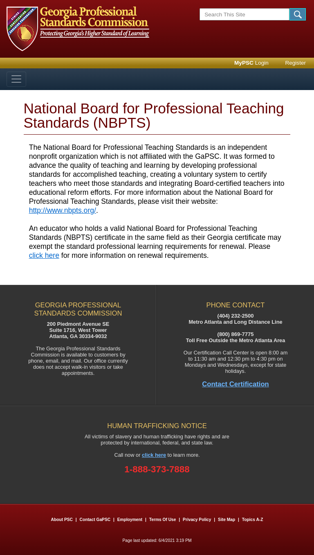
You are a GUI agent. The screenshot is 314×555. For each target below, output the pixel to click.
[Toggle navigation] (16, 79)
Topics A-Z (252, 519)
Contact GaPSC (95, 519)
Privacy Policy (197, 519)
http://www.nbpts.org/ (62, 210)
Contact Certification (235, 384)
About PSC (62, 519)
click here (44, 255)
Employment (130, 519)
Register (295, 63)
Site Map (226, 519)
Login (251, 63)
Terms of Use (162, 519)
